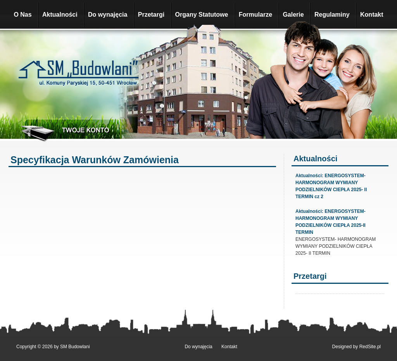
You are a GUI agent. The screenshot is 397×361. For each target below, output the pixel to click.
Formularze (255, 14)
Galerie (293, 14)
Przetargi (151, 14)
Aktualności (60, 14)
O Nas (22, 14)
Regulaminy (332, 14)
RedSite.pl (370, 346)
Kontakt (371, 14)
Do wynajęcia (107, 14)
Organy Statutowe (201, 14)
